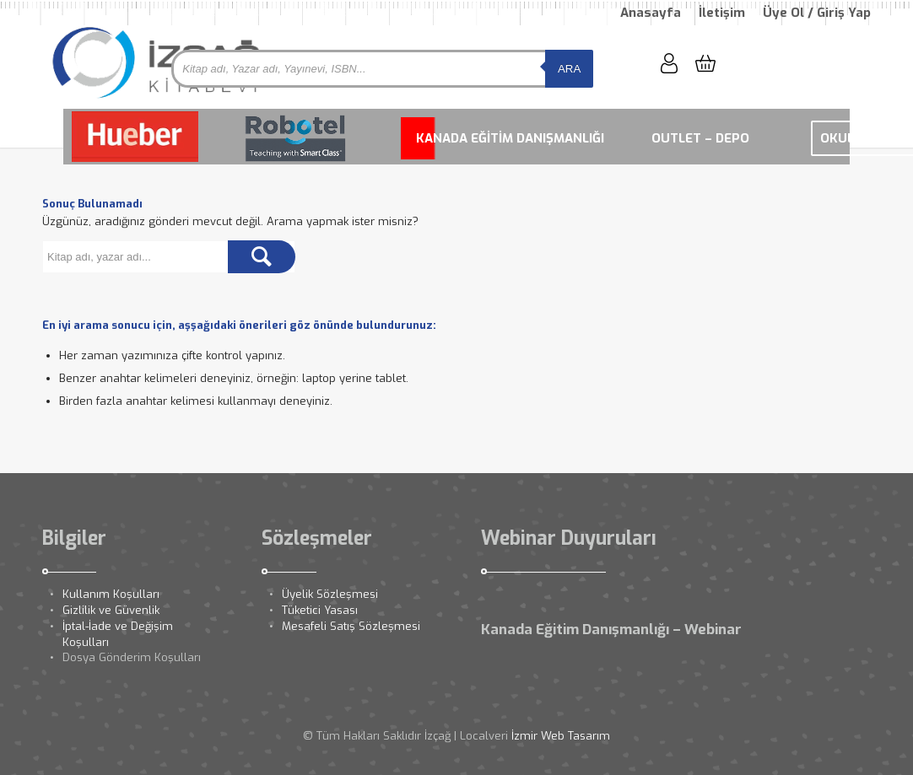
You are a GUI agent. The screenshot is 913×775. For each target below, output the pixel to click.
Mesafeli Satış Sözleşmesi (351, 626)
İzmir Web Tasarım (560, 736)
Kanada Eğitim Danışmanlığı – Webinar (611, 629)
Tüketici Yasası (320, 610)
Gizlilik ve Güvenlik (110, 610)
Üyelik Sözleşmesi (330, 594)
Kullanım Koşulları (110, 594)
